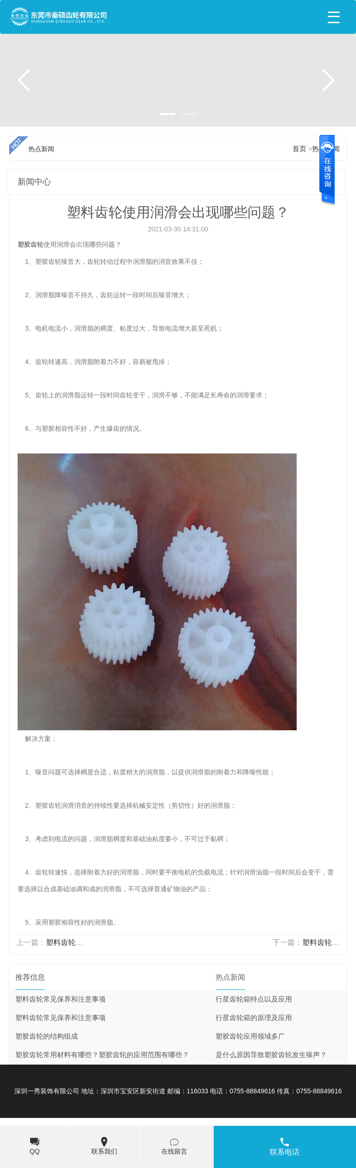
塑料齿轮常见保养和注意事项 (60, 999)
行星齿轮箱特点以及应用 (254, 999)
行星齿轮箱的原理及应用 (254, 1017)
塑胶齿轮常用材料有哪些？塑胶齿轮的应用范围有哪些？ (102, 1055)
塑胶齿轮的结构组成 (46, 1036)
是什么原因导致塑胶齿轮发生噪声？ (271, 1055)
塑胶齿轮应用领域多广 (250, 1036)
